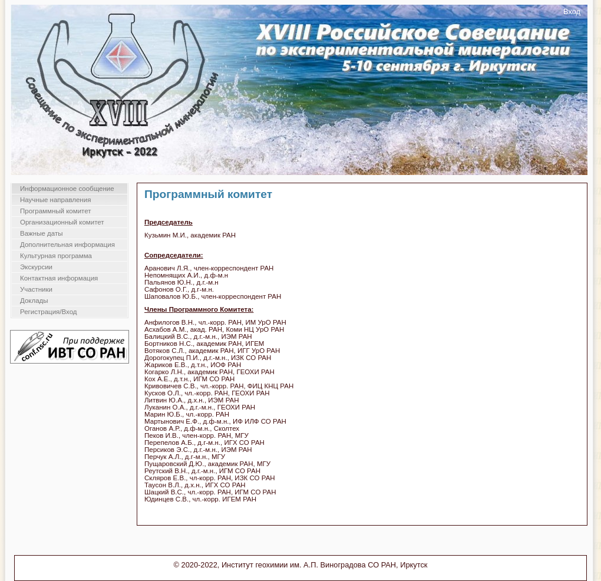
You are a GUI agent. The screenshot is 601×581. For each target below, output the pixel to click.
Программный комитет (55, 210)
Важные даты (41, 233)
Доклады (34, 300)
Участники (36, 289)
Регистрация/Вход (48, 311)
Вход (571, 11)
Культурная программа (56, 255)
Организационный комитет (62, 222)
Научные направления (55, 199)
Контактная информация (59, 278)
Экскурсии (36, 266)
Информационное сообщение (67, 188)
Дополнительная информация (67, 244)
